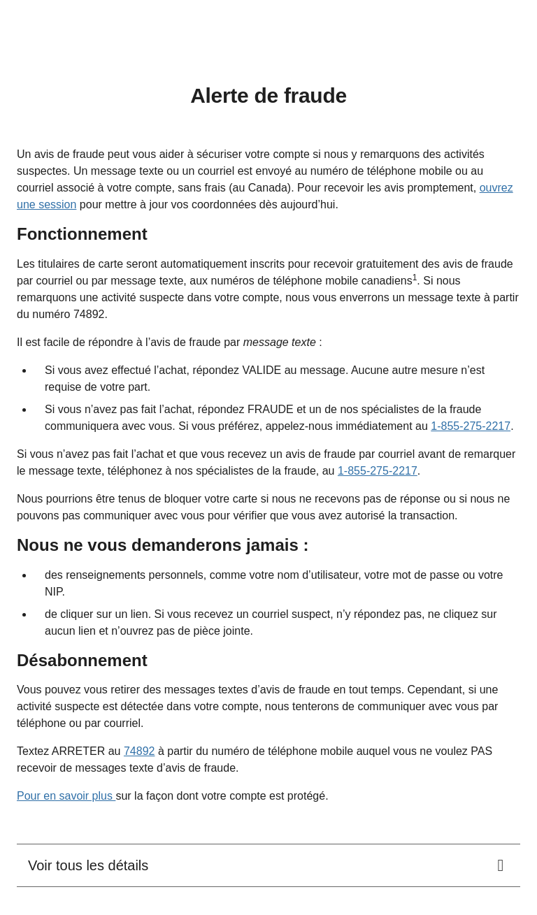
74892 (139, 751)
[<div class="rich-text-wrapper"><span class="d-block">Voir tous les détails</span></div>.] (268, 865)
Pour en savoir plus (66, 796)
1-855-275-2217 (470, 426)
